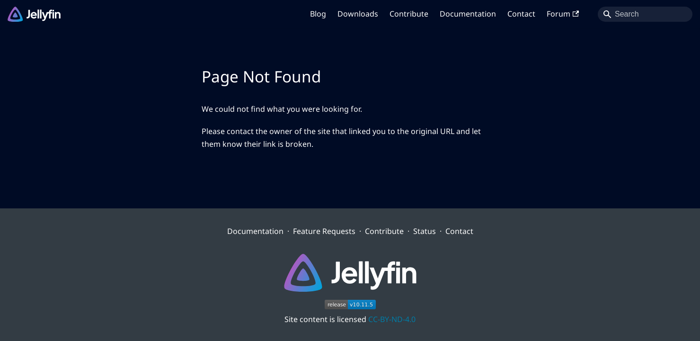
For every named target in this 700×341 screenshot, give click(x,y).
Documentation (468, 14)
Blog (318, 14)
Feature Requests (324, 231)
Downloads (357, 14)
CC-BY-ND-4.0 (392, 319)
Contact (521, 14)
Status (424, 231)
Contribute (409, 14)
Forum (563, 14)
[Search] (645, 14)
